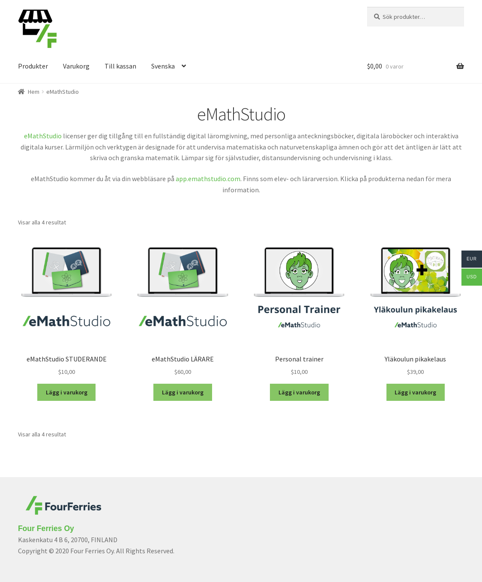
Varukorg (76, 66)
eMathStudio (43, 135)
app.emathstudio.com (208, 178)
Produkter (33, 66)
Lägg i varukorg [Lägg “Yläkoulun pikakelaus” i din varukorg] (415, 392)
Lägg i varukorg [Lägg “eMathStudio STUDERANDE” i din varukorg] (66, 392)
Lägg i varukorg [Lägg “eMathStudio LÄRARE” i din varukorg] (183, 392)
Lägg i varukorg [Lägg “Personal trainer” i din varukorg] (299, 392)
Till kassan (120, 66)
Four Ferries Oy (46, 528)
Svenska (163, 66)
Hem (33, 92)
